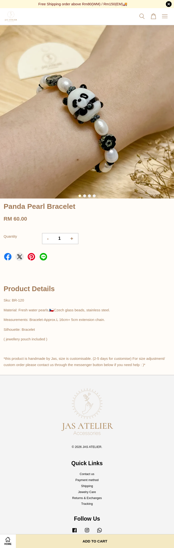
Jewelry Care (87, 492)
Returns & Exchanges (87, 498)
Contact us (87, 474)
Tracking (87, 504)
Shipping (87, 486)
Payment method (87, 480)
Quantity (10, 236)
